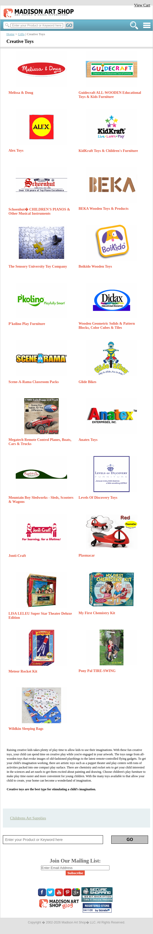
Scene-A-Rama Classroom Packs (33, 382)
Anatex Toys (88, 440)
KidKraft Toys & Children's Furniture (108, 151)
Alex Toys (15, 150)
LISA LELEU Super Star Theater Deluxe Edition (40, 616)
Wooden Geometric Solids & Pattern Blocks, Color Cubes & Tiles (107, 326)
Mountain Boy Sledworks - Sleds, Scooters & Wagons (40, 500)
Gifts (21, 34)
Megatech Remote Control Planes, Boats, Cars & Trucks (39, 442)
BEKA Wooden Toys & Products (104, 209)
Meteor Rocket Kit (22, 671)
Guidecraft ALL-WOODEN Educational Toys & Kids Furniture (110, 95)
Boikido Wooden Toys (95, 266)
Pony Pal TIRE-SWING (97, 671)
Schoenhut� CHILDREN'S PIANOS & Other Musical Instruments (39, 211)
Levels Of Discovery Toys (98, 498)
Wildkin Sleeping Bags (25, 729)
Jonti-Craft (17, 556)
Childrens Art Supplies (28, 818)
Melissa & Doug (20, 93)
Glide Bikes (87, 382)
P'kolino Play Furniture (26, 324)
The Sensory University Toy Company (37, 266)
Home (10, 34)
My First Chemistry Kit (97, 613)
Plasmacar (87, 555)
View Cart (142, 5)
